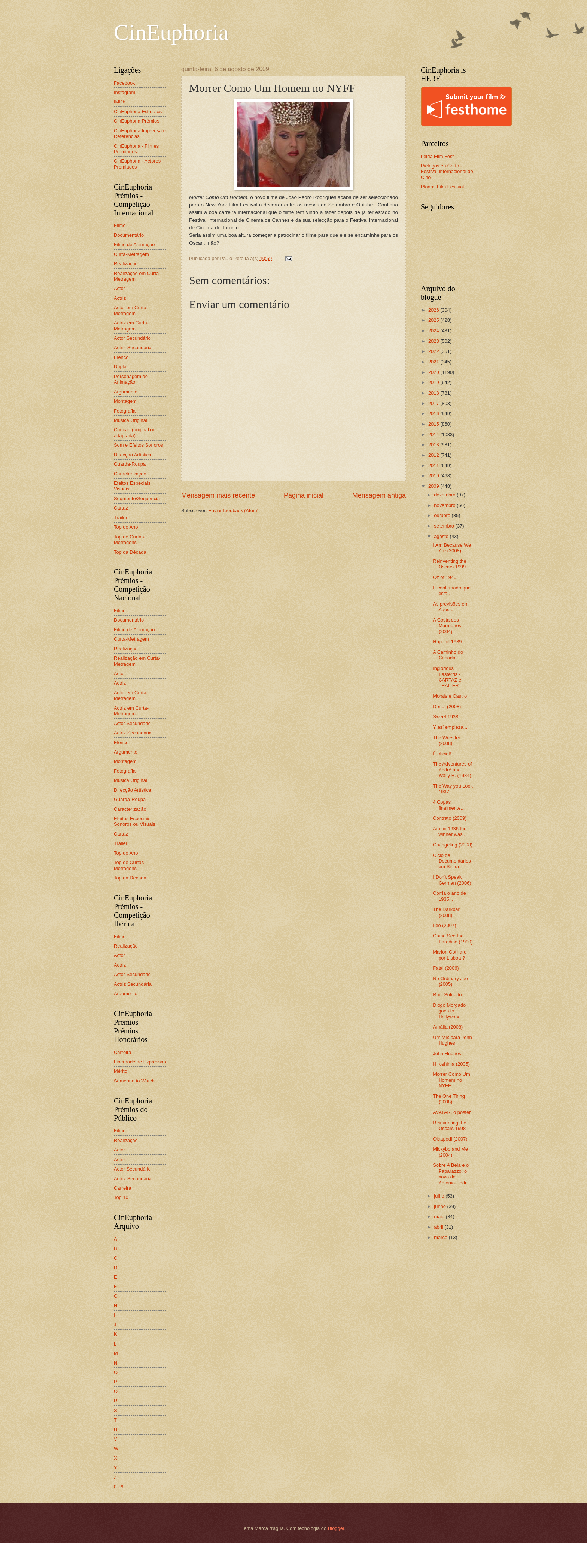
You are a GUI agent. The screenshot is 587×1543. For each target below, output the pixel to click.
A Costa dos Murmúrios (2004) (447, 625)
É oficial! (442, 754)
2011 (434, 465)
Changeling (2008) (452, 845)
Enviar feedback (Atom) (233, 510)
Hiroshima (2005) (451, 1064)
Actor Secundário (132, 338)
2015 (434, 424)
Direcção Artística (132, 455)
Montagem (125, 401)
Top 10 (121, 1197)
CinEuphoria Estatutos (138, 111)
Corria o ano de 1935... (449, 896)
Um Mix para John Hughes (452, 1040)
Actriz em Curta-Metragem (131, 325)
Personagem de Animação (131, 379)
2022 (434, 351)
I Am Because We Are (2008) (452, 547)
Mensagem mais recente (218, 495)
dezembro (445, 495)
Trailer (120, 517)
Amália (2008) (448, 1027)
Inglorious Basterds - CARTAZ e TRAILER (447, 676)
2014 (434, 434)
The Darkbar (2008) (446, 912)
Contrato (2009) (449, 818)
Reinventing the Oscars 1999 (449, 564)
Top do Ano (126, 527)
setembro (444, 526)
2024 (434, 330)
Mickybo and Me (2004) (450, 1151)
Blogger (336, 1528)
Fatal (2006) (446, 968)
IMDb (119, 102)
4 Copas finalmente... (449, 804)
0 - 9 (119, 1486)
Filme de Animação (134, 244)
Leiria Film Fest (437, 156)
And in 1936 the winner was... (449, 831)
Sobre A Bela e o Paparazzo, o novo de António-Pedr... (451, 1173)
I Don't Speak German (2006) (452, 879)
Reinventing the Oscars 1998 (449, 1125)
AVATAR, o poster (452, 1112)
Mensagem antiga (379, 495)
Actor (119, 288)
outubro (442, 515)
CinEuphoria (171, 32)
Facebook (124, 83)
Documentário (129, 235)
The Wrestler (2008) (446, 740)
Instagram (124, 92)
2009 (434, 486)
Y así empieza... (450, 727)
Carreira (122, 1052)
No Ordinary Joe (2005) (450, 981)
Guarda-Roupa (130, 464)
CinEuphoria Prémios (136, 121)
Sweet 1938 (445, 716)
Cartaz (121, 508)
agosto (442, 536)
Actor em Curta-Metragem (131, 310)
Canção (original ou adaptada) (135, 432)
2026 (434, 310)
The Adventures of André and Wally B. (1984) (452, 769)
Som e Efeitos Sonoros (138, 445)
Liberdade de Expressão (140, 1062)
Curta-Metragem (131, 254)
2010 (434, 475)
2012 (434, 455)
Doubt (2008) (447, 706)
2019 (434, 382)
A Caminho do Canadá (448, 655)
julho (439, 1196)
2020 (434, 372)
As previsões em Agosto (450, 606)
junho (440, 1206)
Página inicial (303, 495)
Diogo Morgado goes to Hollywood (449, 1011)
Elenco (121, 357)
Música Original (130, 420)
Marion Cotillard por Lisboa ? (449, 954)
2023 (434, 341)
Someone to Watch (134, 1081)
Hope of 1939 (447, 641)
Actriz (120, 298)
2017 (434, 403)
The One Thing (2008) (449, 1099)
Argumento (125, 392)
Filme (119, 225)
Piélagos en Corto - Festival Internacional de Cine (447, 171)
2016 (434, 413)
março (441, 1237)
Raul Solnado (447, 994)
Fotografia (125, 411)
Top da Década (130, 552)
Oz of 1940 (444, 577)
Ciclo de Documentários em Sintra (452, 861)
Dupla (120, 366)
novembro (445, 505)
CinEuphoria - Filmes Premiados (136, 148)
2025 (434, 320)
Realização (126, 263)
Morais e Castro (450, 696)
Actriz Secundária (133, 347)
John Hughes (447, 1053)
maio (439, 1216)
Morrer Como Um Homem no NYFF (451, 1079)
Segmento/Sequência (137, 498)
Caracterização (130, 474)
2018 (434, 393)
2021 (434, 362)
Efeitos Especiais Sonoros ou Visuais (134, 821)
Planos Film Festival (442, 187)
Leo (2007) (444, 925)
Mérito (120, 1071)
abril (439, 1227)
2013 (434, 444)
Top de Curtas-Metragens (129, 539)
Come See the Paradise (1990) (453, 938)
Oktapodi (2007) (450, 1139)
